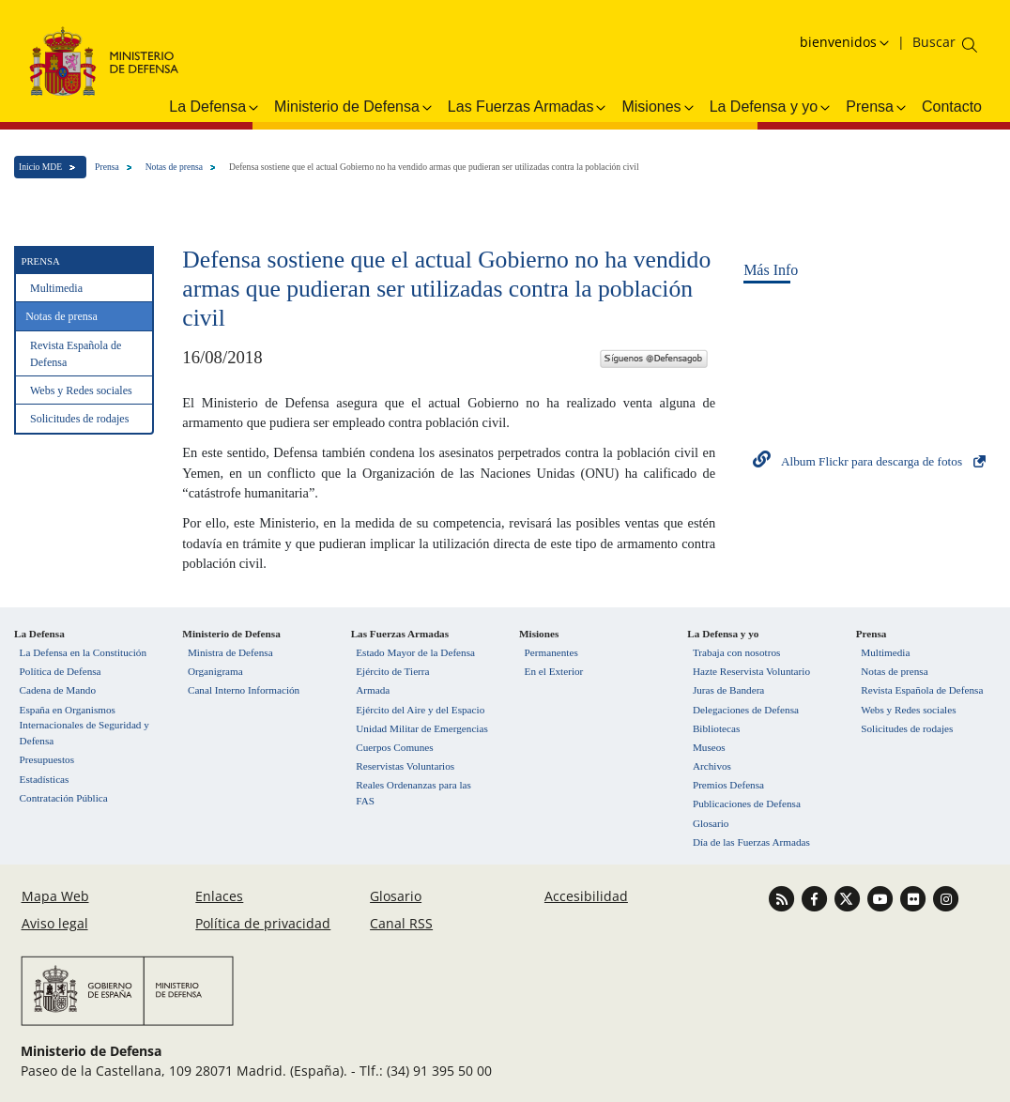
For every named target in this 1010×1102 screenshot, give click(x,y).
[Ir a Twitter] (849, 898)
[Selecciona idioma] (847, 42)
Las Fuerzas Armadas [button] (528, 107)
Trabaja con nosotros (736, 652)
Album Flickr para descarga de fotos (871, 461)
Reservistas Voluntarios (405, 766)
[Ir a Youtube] (881, 898)
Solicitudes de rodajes (79, 418)
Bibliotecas (716, 728)
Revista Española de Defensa (75, 354)
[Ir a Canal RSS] (783, 898)
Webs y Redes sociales (81, 390)
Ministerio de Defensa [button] (354, 107)
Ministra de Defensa (230, 652)
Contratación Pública (64, 798)
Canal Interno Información (243, 690)
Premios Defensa (728, 784)
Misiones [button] (658, 107)
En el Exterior (554, 671)
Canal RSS (401, 923)
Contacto (952, 107)
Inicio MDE (40, 166)
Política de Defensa (60, 671)
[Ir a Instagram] (945, 898)
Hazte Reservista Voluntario (751, 671)
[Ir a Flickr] (914, 898)
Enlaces (219, 896)
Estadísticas (44, 779)
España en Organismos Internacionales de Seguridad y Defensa (84, 725)
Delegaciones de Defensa (746, 709)
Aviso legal (55, 923)
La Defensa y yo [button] (772, 107)
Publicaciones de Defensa (747, 803)
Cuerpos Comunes (394, 747)
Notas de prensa (174, 166)
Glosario (711, 823)
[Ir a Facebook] (816, 898)
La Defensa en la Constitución (83, 652)
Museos (709, 747)
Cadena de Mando (58, 690)
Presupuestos (47, 759)
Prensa (107, 166)
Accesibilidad (586, 896)
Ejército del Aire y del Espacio (420, 709)
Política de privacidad (262, 923)
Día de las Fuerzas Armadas (751, 842)
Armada (373, 690)
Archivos (712, 766)
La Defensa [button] (215, 107)
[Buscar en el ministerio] (933, 41)
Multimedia (56, 288)
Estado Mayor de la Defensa (415, 652)
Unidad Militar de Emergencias (422, 728)
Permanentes (551, 652)
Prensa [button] (877, 107)
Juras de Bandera (728, 690)
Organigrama (215, 671)
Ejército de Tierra (392, 671)
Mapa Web (55, 896)
